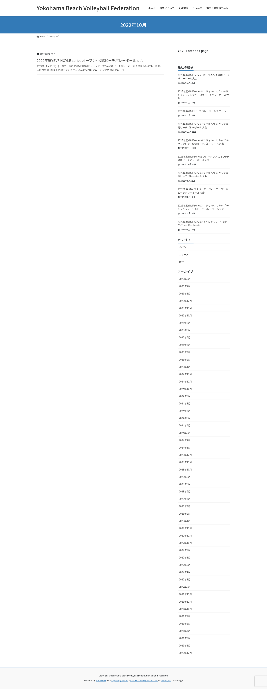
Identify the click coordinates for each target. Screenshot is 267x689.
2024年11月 (185, 381)
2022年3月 (185, 579)
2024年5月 (185, 418)
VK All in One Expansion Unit (144, 680)
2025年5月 (185, 337)
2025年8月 (185, 322)
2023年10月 (185, 469)
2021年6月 (185, 623)
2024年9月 (185, 396)
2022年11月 (185, 535)
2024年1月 (185, 447)
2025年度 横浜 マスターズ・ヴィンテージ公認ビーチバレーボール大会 (203, 190)
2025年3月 (185, 352)
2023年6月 (185, 484)
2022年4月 (185, 572)
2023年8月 (185, 477)
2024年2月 (185, 440)
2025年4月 (185, 344)
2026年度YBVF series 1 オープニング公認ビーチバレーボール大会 (204, 76)
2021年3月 (185, 638)
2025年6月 (185, 330)
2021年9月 (185, 616)
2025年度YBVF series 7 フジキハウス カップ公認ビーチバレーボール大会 (203, 125)
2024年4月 (185, 425)
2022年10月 (185, 543)
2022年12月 (185, 528)
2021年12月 (185, 594)
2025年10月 (185, 315)
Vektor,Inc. (166, 680)
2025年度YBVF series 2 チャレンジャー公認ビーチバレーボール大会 (204, 223)
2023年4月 (185, 498)
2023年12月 (185, 455)
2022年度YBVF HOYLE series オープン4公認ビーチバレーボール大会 (90, 60)
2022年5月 (185, 564)
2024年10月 (185, 389)
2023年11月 (185, 462)
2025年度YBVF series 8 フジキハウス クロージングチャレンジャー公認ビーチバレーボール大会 (203, 95)
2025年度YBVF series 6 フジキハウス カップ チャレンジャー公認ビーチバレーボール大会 (203, 142)
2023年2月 (185, 513)
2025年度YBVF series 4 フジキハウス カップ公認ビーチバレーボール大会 (203, 174)
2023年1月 (185, 521)
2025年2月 (185, 359)
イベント (184, 247)
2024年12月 (185, 374)
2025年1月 (185, 367)
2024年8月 (185, 403)
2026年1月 (185, 293)
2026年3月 (185, 279)
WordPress (101, 680)
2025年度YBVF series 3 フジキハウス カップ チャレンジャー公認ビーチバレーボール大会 (203, 207)
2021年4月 (185, 631)
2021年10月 (185, 609)
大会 (159, 53)
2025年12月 (185, 301)
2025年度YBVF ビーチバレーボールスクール (202, 111)
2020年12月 (185, 652)
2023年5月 (185, 491)
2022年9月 (185, 550)
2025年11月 (185, 308)
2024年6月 (185, 410)
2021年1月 (185, 645)
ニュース (183, 254)
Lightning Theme (119, 680)
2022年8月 (185, 557)
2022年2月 (185, 587)
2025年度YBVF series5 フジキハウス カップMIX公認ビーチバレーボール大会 (203, 158)
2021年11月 (185, 601)
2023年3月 (185, 506)
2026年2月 (185, 286)
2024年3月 (185, 433)
